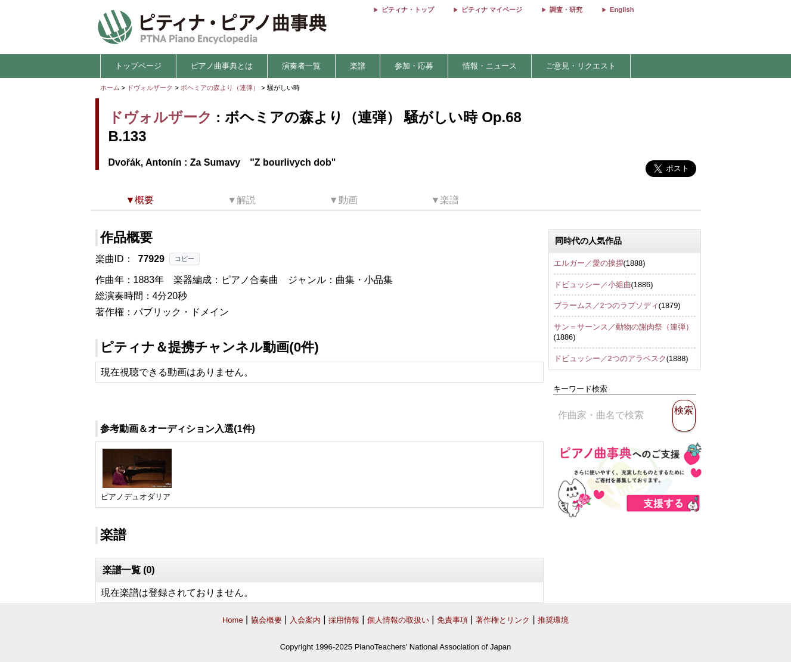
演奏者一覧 (301, 65)
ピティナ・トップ (407, 9)
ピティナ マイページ (491, 9)
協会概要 (266, 620)
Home (232, 620)
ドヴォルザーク (150, 87)
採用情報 (343, 620)
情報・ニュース (490, 65)
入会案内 (305, 620)
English (622, 9)
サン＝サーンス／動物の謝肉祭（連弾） (623, 326)
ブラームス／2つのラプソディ (606, 305)
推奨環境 (553, 620)
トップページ (138, 65)
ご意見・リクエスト (581, 65)
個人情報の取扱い (398, 620)
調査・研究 (566, 9)
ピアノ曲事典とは (222, 65)
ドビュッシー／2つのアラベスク (610, 358)
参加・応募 (414, 65)
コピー (184, 258)
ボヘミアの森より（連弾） (221, 87)
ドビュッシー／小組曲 (592, 284)
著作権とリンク (503, 620)
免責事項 (452, 620)
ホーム (110, 87)
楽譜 (357, 65)
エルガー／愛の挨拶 (589, 263)
